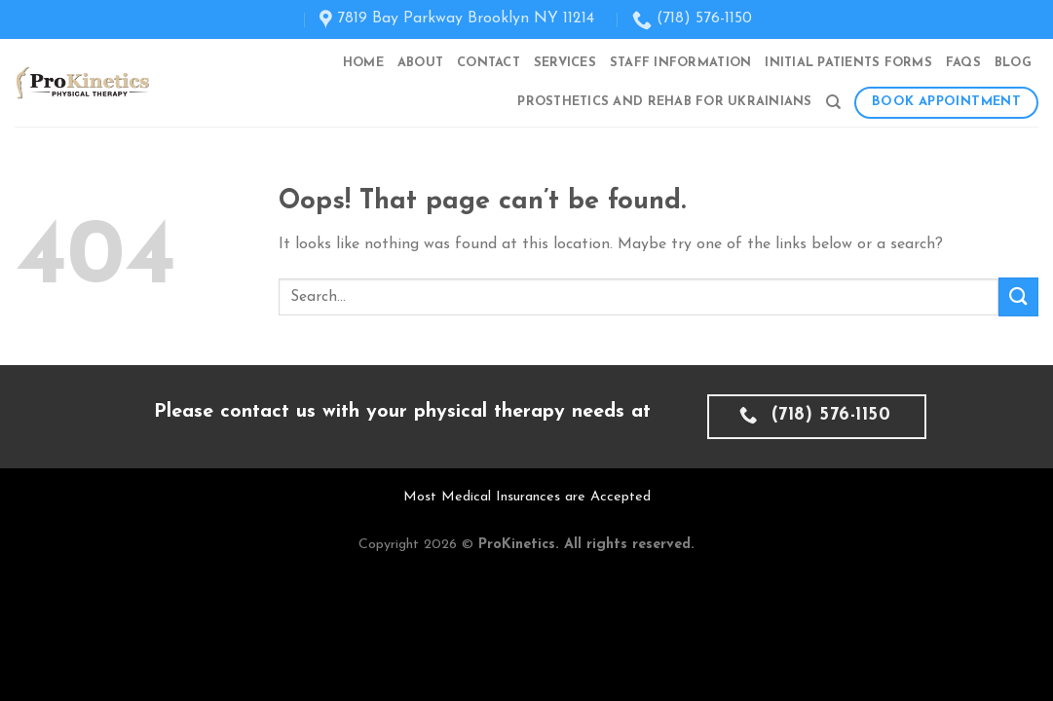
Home (363, 62)
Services (565, 62)
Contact (488, 62)
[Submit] (1017, 296)
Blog (1013, 62)
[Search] (833, 102)
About (420, 62)
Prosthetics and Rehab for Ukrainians (664, 101)
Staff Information (680, 62)
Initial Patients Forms (848, 62)
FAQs (963, 62)
